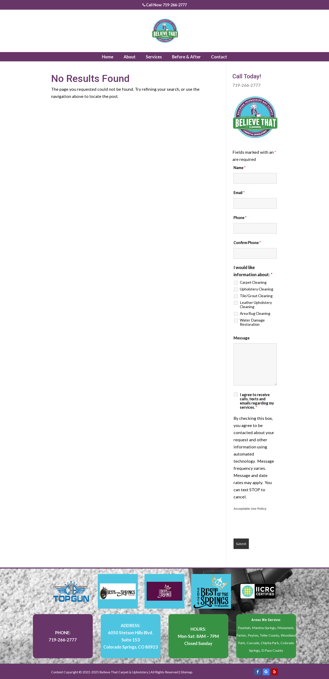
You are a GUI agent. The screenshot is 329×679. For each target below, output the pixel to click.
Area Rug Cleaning (255, 313)
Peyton (253, 635)
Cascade (253, 643)
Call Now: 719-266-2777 (164, 5)
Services (154, 56)
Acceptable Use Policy (250, 508)
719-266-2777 (246, 85)
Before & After (186, 56)
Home (107, 56)
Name (239, 167)
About (130, 56)
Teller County (269, 635)
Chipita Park (270, 643)
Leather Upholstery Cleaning (256, 304)
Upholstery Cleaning (256, 289)
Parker (241, 635)
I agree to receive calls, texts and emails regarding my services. (257, 401)
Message (241, 338)
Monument (285, 628)
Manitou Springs (264, 628)
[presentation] (265, 525)
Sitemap (186, 672)
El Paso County (272, 650)
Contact (219, 56)
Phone (240, 217)
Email (239, 192)
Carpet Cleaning (253, 282)
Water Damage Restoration (252, 322)
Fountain (244, 628)
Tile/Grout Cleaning (256, 296)
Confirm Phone (247, 242)
